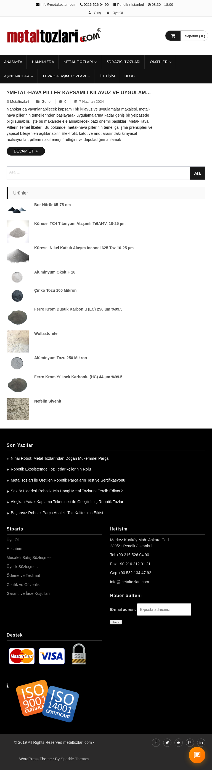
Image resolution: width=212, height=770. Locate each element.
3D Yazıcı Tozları (123, 62)
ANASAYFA (13, 62)
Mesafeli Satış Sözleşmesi (29, 557)
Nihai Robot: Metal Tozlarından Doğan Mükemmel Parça (59, 458)
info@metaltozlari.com (56, 5)
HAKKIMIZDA (43, 62)
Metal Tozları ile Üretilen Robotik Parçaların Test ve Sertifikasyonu (68, 480)
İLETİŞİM (107, 76)
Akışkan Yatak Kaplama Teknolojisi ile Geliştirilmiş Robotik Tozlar (67, 502)
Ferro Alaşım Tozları (64, 76)
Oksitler (159, 62)
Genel (46, 101)
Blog (129, 76)
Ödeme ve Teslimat (23, 575)
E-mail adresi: (123, 609)
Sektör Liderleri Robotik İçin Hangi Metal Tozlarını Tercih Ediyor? (67, 491)
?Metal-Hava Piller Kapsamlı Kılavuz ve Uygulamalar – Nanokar (80, 92)
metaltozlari (19, 101)
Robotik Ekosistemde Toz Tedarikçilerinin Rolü (51, 469)
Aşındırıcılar (16, 76)
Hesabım (14, 548)
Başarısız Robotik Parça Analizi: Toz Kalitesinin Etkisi (57, 513)
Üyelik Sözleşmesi (22, 566)
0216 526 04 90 (96, 5)
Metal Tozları (78, 62)
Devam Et (26, 151)
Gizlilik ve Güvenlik (23, 584)
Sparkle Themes (75, 759)
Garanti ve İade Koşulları (28, 593)
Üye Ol (12, 540)
